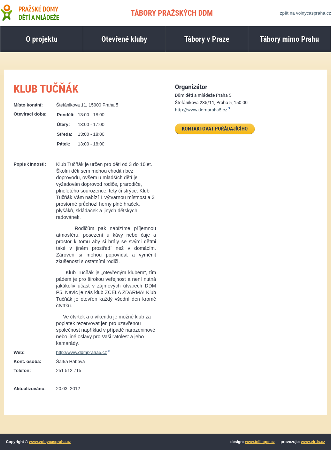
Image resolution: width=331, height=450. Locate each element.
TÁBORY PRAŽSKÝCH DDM (172, 13)
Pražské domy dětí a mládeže (29, 12)
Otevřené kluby (124, 39)
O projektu (41, 39)
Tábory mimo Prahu (289, 39)
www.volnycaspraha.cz (50, 442)
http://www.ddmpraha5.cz (81, 352)
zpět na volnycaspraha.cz (305, 13)
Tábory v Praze (207, 39)
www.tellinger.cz (260, 442)
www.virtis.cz (313, 442)
